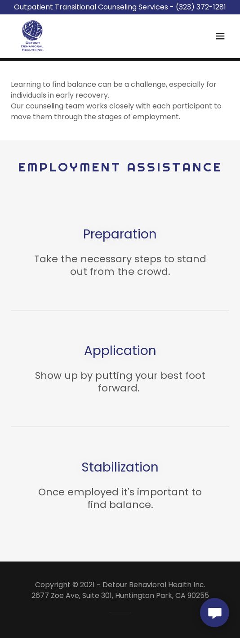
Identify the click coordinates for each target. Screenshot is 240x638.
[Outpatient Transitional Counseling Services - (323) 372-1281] (120, 7)
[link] (32, 36)
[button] (220, 36)
